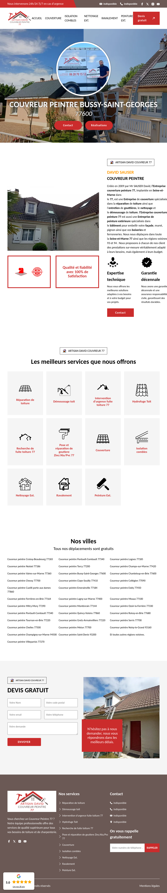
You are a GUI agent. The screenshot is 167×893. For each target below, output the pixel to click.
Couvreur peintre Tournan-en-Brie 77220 (28, 620)
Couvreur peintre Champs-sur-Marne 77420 (133, 566)
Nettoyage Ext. (25, 495)
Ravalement (109, 18)
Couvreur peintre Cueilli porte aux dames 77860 (29, 589)
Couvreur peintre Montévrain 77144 (78, 606)
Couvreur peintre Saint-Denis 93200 (77, 634)
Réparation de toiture (25, 401)
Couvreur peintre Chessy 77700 (23, 580)
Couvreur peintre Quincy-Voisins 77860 (79, 613)
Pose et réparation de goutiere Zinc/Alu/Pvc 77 (64, 450)
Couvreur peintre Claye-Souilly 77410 (78, 580)
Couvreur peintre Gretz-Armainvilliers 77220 (82, 620)
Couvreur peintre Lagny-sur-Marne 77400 (80, 598)
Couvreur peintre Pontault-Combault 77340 (81, 559)
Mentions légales (150, 886)
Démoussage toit (64, 401)
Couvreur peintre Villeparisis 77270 (26, 641)
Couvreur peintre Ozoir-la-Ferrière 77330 (131, 606)
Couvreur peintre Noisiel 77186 (23, 566)
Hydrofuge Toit (141, 401)
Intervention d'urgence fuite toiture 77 (103, 402)
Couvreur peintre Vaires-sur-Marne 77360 (29, 573)
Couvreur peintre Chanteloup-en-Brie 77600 (133, 573)
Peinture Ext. (103, 495)
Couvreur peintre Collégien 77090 (127, 580)
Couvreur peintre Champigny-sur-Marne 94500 (32, 634)
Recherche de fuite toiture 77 (25, 450)
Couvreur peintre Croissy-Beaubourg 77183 (30, 559)
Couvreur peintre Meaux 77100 (126, 598)
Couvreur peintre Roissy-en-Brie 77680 (130, 613)
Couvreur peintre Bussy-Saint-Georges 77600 (82, 573)
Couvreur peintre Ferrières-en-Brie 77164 (29, 598)
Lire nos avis (19, 887)
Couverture (53, 18)
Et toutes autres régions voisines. (127, 634)
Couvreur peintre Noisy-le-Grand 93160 (130, 627)
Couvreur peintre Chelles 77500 (24, 627)
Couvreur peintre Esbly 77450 (125, 587)
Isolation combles (141, 450)
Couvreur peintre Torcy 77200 (74, 566)
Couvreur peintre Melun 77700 (75, 627)
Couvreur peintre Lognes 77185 (126, 559)
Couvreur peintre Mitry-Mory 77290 (26, 606)
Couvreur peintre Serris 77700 (126, 620)
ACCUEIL (37, 18)
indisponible (110, 3)
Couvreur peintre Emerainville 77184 (78, 587)
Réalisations (99, 125)
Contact (68, 125)
